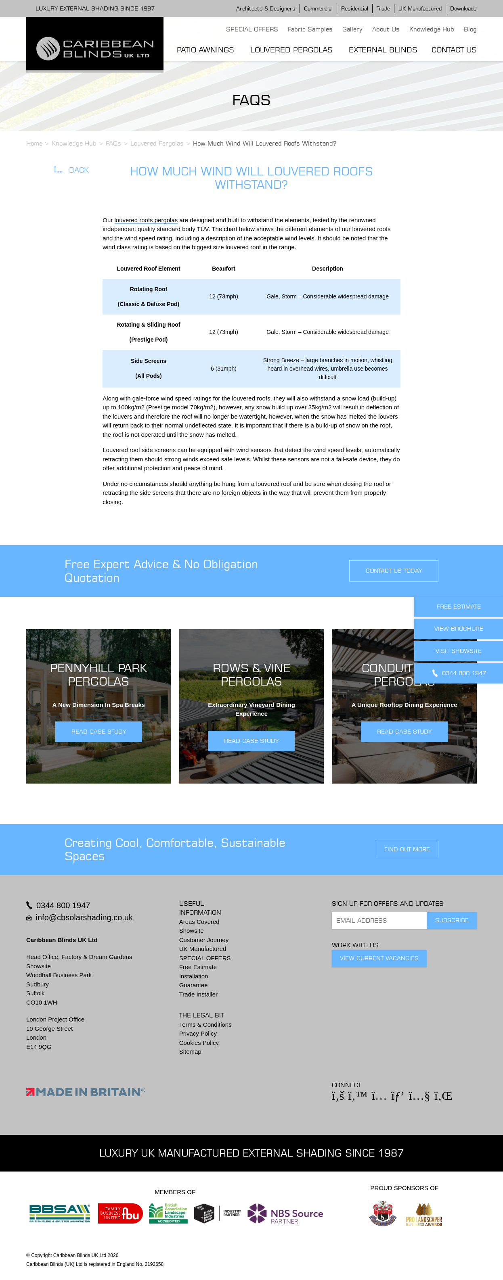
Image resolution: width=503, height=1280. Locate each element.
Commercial (318, 8)
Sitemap (190, 1051)
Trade (383, 8)
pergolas (166, 220)
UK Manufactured (420, 8)
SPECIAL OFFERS (252, 29)
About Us (386, 29)
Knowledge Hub (431, 29)
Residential (354, 8)
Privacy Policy (198, 1033)
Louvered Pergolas (291, 49)
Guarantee (193, 985)
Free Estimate (198, 966)
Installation (193, 976)
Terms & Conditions (205, 1024)
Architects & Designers (266, 8)
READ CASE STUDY (98, 731)
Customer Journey (204, 939)
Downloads (463, 8)
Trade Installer (198, 994)
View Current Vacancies (379, 958)
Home (34, 143)
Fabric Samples (310, 29)
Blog (470, 29)
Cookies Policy (199, 1042)
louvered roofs (135, 220)
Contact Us (454, 49)
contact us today (394, 570)
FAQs (113, 143)
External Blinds (383, 49)
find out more (407, 849)
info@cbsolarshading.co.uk (84, 917)
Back (71, 170)
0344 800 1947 (63, 905)
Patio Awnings (205, 49)
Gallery (352, 29)
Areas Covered (199, 921)
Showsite (191, 930)
